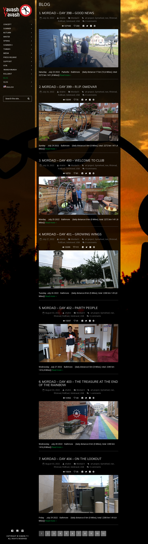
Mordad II (75, 18)
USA (78, 21)
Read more (65, 75)
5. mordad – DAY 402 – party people (68, 308)
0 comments (91, 95)
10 (97, 533)
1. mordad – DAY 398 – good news (66, 13)
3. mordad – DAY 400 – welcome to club (71, 160)
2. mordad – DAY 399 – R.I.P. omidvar (68, 87)
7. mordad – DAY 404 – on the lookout (70, 459)
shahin (62, 18)
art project (89, 18)
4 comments (91, 169)
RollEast (61, 21)
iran (106, 18)
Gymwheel (99, 18)
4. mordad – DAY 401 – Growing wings (70, 234)
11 (103, 533)
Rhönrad (113, 18)
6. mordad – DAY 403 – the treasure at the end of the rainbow (78, 383)
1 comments (95, 393)
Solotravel (70, 21)
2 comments (91, 21)
